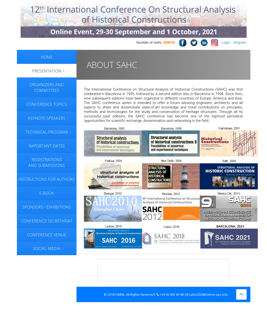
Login (226, 42)
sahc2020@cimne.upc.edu (208, 294)
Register (239, 42)
